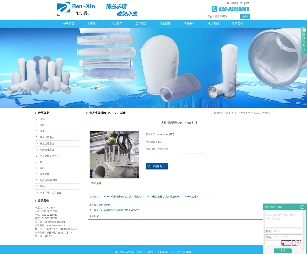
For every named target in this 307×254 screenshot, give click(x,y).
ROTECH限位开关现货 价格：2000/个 (119, 209)
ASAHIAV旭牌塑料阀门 (113, 196)
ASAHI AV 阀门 (262, 112)
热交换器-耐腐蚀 (48, 180)
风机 (42, 186)
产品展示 (116, 23)
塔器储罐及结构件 (49, 155)
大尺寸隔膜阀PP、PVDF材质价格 (144, 196)
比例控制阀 (105, 204)
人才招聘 (176, 251)
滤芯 (42, 125)
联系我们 (237, 23)
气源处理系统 (47, 149)
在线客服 (187, 251)
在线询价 (157, 166)
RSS (241, 3)
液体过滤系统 (47, 137)
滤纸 (42, 119)
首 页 (234, 112)
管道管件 (44, 174)
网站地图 (232, 3)
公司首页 (68, 23)
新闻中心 (153, 251)
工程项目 (141, 23)
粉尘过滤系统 (47, 143)
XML (247, 3)
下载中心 (189, 23)
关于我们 (92, 23)
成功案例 (213, 23)
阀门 (42, 168)
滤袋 (42, 131)
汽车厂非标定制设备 (50, 192)
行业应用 (165, 23)
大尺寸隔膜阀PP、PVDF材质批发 (181, 196)
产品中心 (142, 251)
